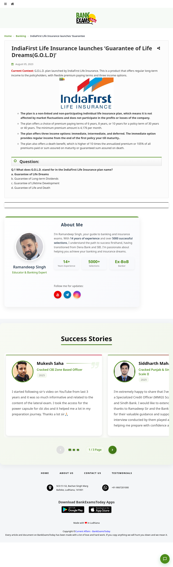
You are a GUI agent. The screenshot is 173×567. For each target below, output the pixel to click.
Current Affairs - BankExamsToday (92, 556)
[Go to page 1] (69, 474)
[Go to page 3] (78, 474)
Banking (21, 36)
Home (8, 36)
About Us (66, 497)
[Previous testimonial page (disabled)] (60, 474)
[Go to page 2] (74, 474)
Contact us (92, 497)
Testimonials (122, 497)
